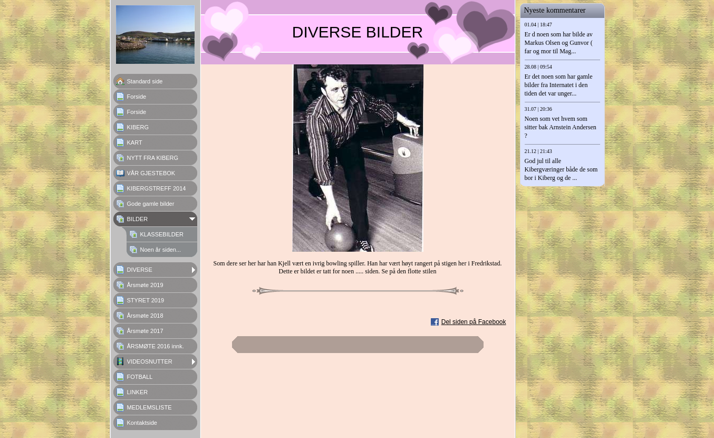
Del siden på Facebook (473, 322)
